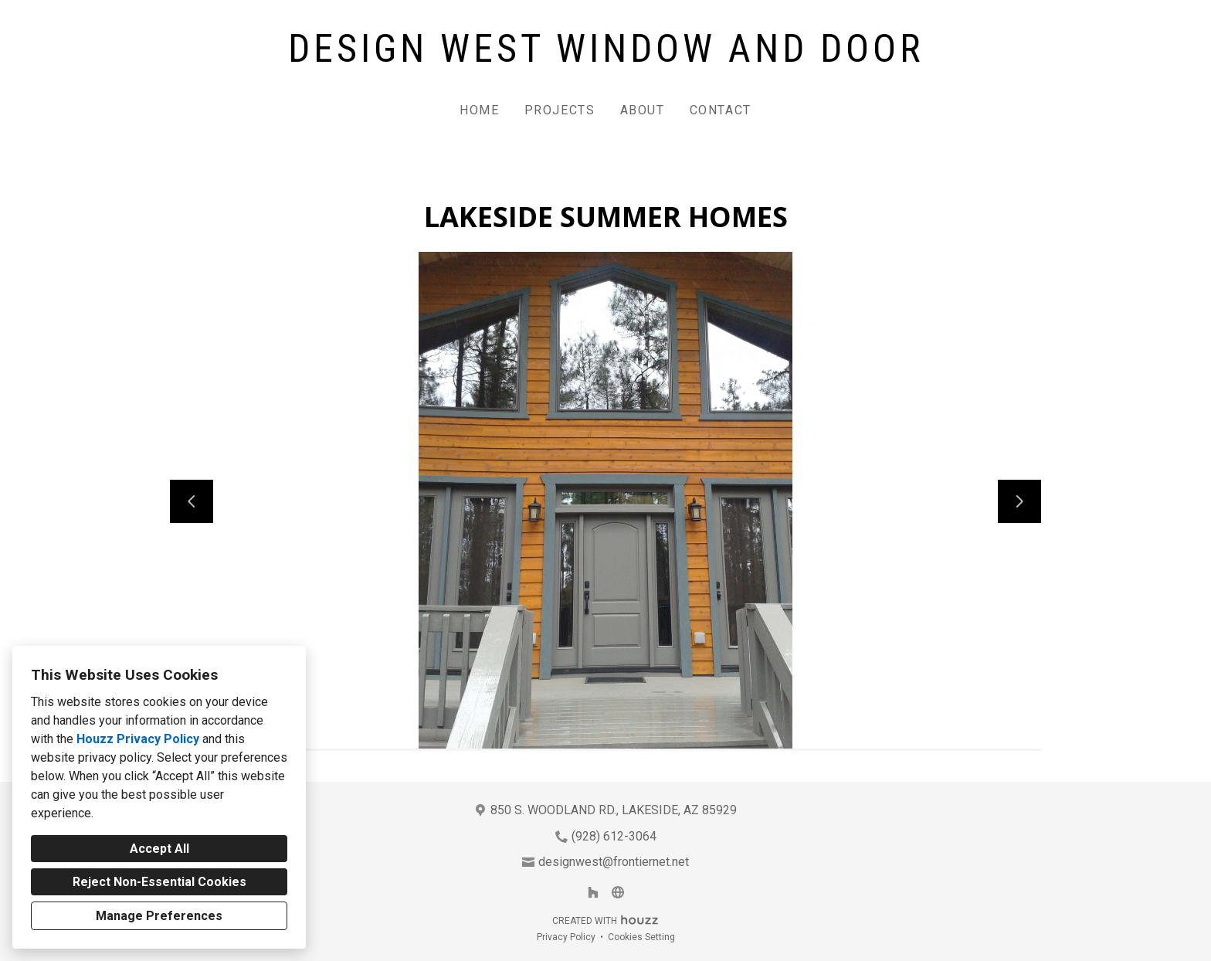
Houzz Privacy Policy (137, 739)
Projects (559, 110)
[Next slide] (1019, 501)
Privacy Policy (566, 937)
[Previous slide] (191, 501)
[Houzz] (593, 892)
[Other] (618, 892)
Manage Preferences (159, 915)
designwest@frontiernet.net (613, 861)
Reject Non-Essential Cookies (159, 881)
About (642, 110)
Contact (720, 110)
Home (479, 110)
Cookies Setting (641, 937)
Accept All (159, 848)
